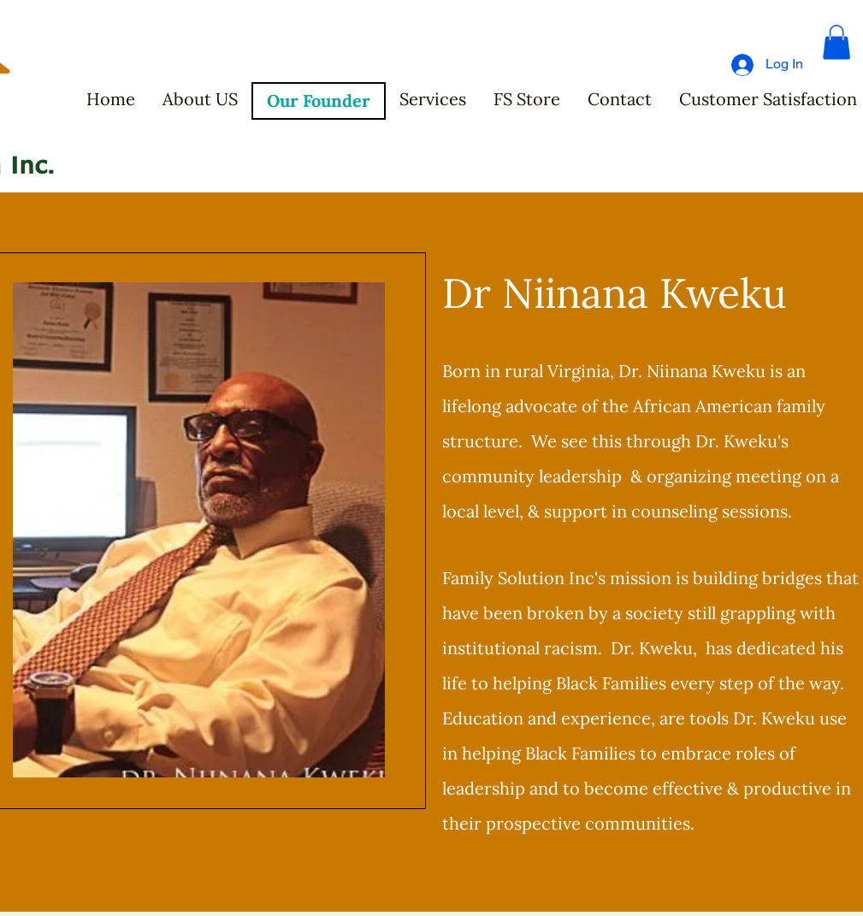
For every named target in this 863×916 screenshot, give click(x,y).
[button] (836, 42)
